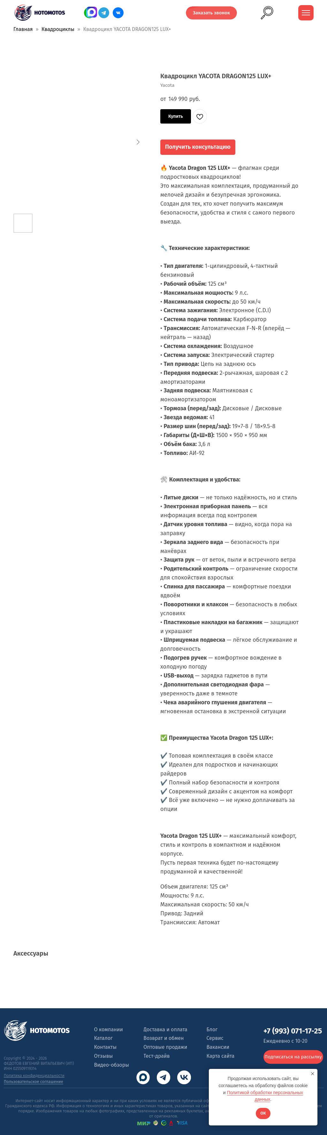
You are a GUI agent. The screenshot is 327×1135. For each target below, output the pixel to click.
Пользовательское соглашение (33, 1081)
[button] (211, 12)
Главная (23, 29)
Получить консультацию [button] (198, 146)
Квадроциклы (58, 29)
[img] (118, 12)
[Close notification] (312, 1074)
